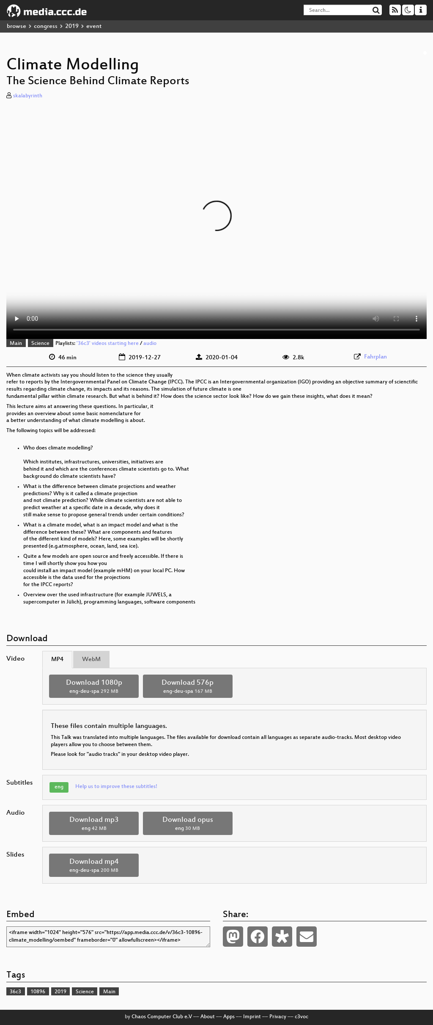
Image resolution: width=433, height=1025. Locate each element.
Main (16, 344)
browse (16, 26)
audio (149, 344)
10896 (37, 992)
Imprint (252, 1017)
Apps (229, 1017)
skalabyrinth (27, 96)
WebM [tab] (91, 659)
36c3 (15, 992)
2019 (72, 26)
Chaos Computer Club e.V (162, 1017)
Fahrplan (375, 357)
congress (46, 26)
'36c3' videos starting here (108, 344)
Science (40, 344)
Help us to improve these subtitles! (116, 787)
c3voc (301, 1017)
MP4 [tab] (57, 659)
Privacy (277, 1017)
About (207, 1017)
